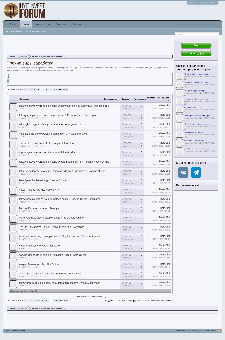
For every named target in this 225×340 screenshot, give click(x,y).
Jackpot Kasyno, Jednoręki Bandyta (39, 208)
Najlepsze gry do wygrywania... (196, 99)
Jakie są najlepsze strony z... (194, 132)
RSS (219, 330)
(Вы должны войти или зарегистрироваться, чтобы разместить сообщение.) (139, 301)
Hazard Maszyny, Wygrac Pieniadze (39, 245)
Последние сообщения (36, 31)
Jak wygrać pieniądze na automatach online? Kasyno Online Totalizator (59, 199)
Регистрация (196, 53)
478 (55, 89)
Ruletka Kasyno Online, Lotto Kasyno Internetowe (47, 143)
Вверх (213, 331)
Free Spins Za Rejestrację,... (194, 140)
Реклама (77, 24)
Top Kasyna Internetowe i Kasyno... (197, 115)
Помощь (196, 331)
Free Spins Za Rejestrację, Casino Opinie (42, 180)
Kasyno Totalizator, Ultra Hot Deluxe (39, 264)
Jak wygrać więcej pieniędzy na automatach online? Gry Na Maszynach (59, 282)
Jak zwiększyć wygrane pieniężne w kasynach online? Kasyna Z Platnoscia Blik (64, 105)
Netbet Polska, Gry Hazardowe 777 (39, 189)
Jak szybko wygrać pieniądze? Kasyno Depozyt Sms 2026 (52, 124)
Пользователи (62, 24)
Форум (26, 24)
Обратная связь (183, 331)
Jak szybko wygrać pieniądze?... (196, 90)
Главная (13, 24)
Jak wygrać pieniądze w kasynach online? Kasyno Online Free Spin (57, 115)
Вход (196, 45)
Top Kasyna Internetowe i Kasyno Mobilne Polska (47, 152)
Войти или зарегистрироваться (203, 3)
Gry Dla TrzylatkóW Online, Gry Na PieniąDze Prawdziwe (51, 227)
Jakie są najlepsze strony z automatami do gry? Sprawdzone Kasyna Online (62, 171)
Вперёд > (62, 89)
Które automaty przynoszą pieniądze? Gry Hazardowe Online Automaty (59, 236)
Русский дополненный (15, 331)
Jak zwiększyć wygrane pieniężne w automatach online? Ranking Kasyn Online (64, 161)
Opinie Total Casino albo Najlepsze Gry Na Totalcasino (50, 273)
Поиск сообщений (14, 31)
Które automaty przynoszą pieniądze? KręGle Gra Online (51, 217)
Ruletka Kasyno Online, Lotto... (196, 107)
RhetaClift (23, 109)
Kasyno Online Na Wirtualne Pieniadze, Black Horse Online (52, 255)
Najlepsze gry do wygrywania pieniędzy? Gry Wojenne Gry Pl (54, 133)
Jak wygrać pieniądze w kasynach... (197, 82)
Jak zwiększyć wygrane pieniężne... (197, 74)
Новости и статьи (42, 24)
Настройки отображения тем (89, 296)
